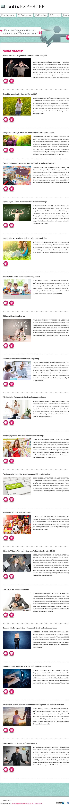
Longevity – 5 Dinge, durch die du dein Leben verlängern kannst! (29, 132)
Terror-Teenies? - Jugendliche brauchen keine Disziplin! (25, 55)
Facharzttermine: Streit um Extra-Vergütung (21, 359)
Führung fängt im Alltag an (14, 316)
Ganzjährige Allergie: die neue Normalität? (20, 94)
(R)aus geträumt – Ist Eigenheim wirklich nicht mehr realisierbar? (29, 163)
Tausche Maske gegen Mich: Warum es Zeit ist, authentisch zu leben (30, 628)
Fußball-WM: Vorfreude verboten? (17, 512)
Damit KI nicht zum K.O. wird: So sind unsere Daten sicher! (27, 666)
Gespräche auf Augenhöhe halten (16, 589)
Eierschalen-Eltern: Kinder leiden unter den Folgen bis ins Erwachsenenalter (33, 704)
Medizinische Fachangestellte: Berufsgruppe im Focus (24, 397)
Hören (5, 81)
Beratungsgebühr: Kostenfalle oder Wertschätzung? (23, 435)
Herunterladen (11, 81)
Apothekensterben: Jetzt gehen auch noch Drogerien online (26, 474)
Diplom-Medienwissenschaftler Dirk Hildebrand (27, 803)
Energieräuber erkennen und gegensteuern (20, 743)
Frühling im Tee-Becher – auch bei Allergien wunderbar (25, 238)
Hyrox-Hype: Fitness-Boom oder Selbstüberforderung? (25, 202)
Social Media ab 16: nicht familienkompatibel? (21, 276)
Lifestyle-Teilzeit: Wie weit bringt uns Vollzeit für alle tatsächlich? (29, 551)
